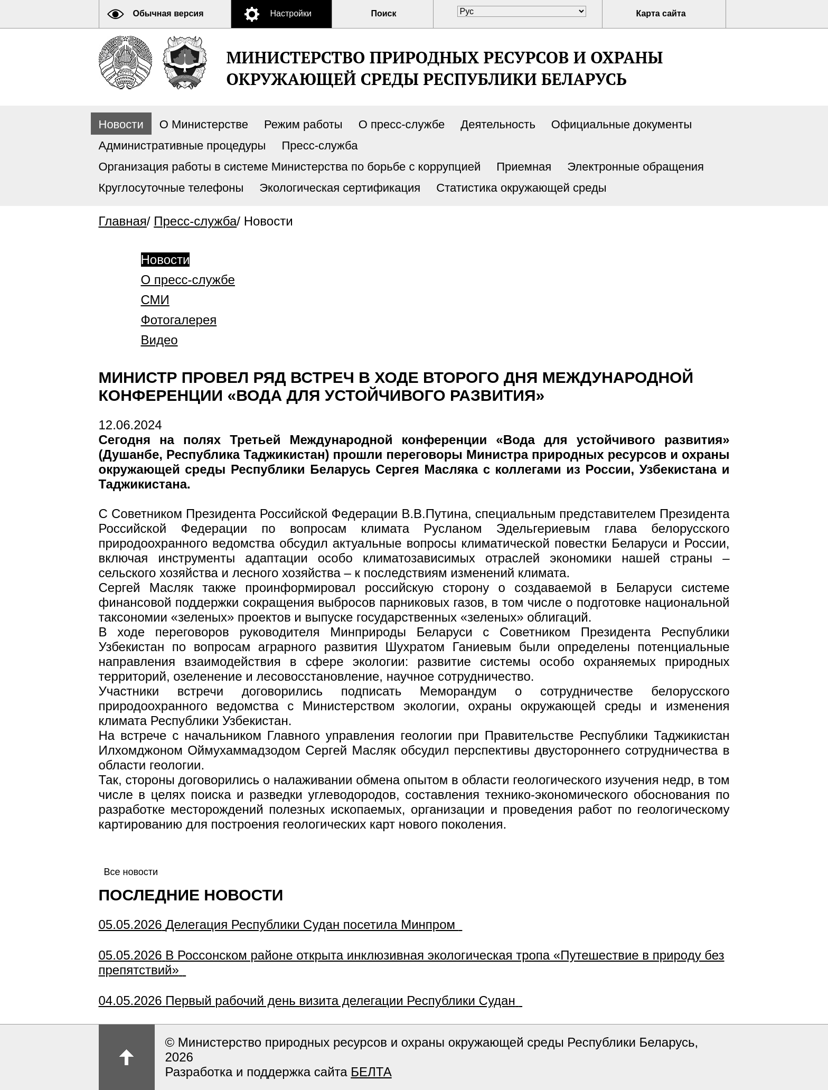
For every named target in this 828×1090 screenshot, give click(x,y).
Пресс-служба (319, 145)
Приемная (523, 166)
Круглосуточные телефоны (171, 187)
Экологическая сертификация (339, 187)
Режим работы (303, 124)
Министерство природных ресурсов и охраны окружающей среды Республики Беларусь (445, 68)
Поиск (384, 13)
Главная (123, 221)
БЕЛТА (371, 1072)
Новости (121, 124)
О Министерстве (203, 124)
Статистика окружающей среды (521, 187)
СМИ (155, 300)
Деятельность (497, 124)
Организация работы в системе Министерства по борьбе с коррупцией (290, 166)
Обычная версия (168, 13)
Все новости (131, 872)
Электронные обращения (635, 166)
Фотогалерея (179, 320)
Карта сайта (661, 13)
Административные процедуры (182, 145)
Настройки (291, 13)
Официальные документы (621, 124)
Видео (159, 340)
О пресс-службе (402, 124)
